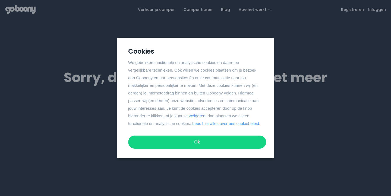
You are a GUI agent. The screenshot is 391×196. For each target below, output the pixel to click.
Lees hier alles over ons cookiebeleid (225, 123)
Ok (197, 142)
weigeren (197, 116)
